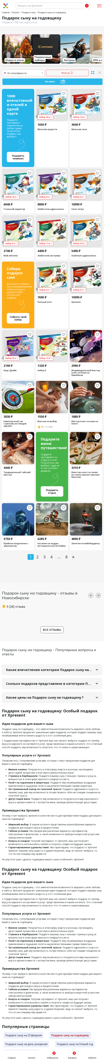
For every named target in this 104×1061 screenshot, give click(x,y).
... (59, 556)
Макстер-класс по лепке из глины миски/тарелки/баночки (85, 474)
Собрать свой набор (18, 318)
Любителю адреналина (50, 209)
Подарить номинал (18, 157)
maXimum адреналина (83, 255)
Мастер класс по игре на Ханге (84, 422)
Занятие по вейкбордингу (85, 543)
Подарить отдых (52, 491)
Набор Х (41, 370)
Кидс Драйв (10, 370)
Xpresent (76, 302)
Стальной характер (14, 209)
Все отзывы (52, 630)
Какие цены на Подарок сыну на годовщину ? (46, 698)
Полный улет (44, 302)
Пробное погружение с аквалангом (16, 544)
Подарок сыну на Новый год (75, 1044)
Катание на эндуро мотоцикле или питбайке (51, 544)
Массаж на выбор (47, 421)
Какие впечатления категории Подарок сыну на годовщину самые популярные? (54, 670)
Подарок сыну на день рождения (26, 1044)
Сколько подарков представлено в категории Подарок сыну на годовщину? (54, 684)
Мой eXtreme (11, 255)
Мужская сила (79, 129)
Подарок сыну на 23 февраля (23, 1035)
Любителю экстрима (48, 255)
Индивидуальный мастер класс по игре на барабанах (85, 372)
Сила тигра (77, 209)
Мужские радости (47, 129)
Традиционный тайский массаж (17, 473)
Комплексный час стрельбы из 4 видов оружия (15, 423)
